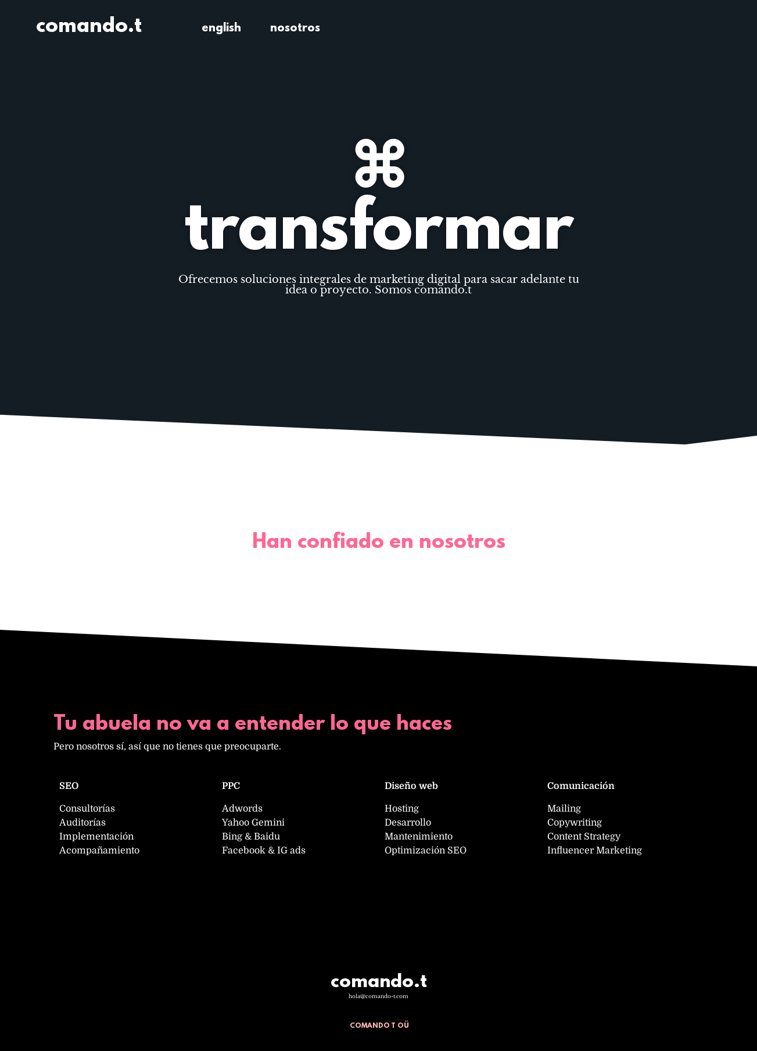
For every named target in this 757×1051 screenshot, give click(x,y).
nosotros (295, 28)
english (221, 28)
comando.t (89, 26)
